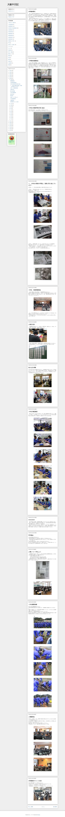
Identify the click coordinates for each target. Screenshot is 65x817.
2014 (10, 125)
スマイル (9, 46)
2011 (10, 130)
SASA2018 (31, 519)
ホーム (43, 806)
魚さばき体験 (32, 367)
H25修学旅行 (10, 33)
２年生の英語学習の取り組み (36, 108)
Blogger (39, 814)
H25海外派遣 (10, 31)
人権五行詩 (31, 324)
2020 (10, 75)
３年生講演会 (10, 24)
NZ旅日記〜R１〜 (11, 11)
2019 (10, 76)
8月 (11, 108)
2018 (10, 78)
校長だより (10, 53)
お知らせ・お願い (11, 44)
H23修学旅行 (10, 26)
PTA (9, 42)
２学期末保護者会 (33, 60)
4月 (11, 114)
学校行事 (9, 50)
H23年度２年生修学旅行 (12, 28)
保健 (9, 64)
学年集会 (30, 535)
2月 (11, 117)
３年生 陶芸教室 (32, 411)
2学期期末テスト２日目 (35, 781)
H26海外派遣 (10, 35)
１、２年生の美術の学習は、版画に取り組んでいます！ (16, 86)
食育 (9, 59)
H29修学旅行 (10, 37)
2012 (10, 128)
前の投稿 (55, 806)
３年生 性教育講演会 (34, 290)
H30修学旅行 (10, 39)
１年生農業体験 (32, 604)
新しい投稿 (30, 806)
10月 (11, 105)
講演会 (9, 55)
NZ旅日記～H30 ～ (11, 16)
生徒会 (9, 61)
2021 (10, 73)
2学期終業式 (31, 11)
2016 (10, 122)
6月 (11, 111)
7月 (11, 109)
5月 (11, 112)
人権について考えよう (34, 552)
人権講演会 (31, 717)
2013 (10, 127)
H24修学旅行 (10, 29)
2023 (10, 70)
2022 (10, 72)
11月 (11, 103)
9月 (11, 106)
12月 (11, 79)
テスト (9, 48)
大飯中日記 (13, 4)
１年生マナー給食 (11, 22)
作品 (9, 57)
